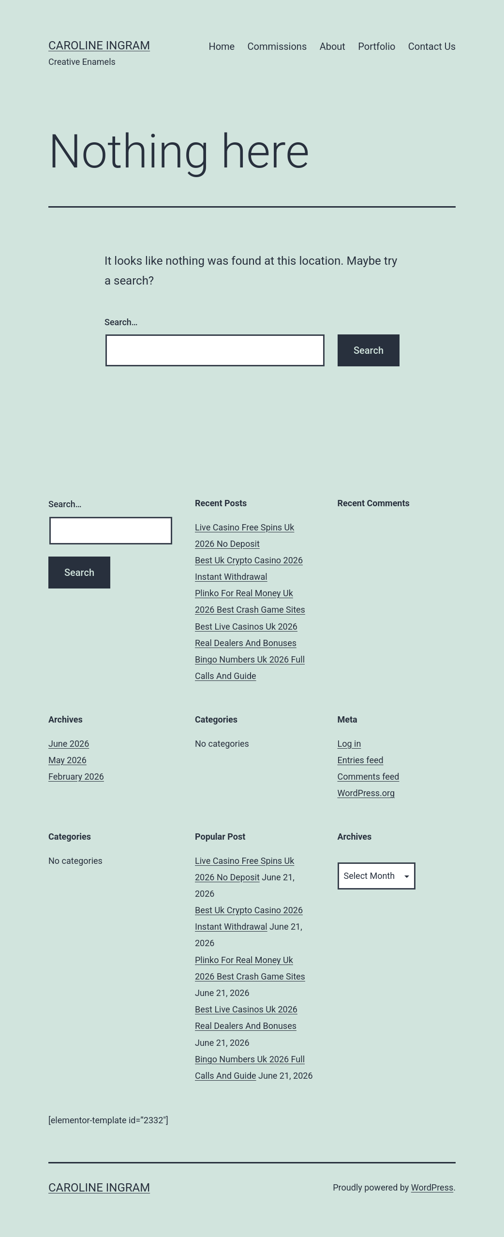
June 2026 (68, 744)
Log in (349, 744)
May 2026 (67, 760)
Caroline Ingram (99, 45)
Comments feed (369, 776)
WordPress (432, 1187)
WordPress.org (366, 793)
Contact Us (432, 46)
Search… (121, 322)
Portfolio (376, 46)
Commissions (277, 46)
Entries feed (361, 760)
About (332, 46)
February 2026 (76, 776)
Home (221, 46)
